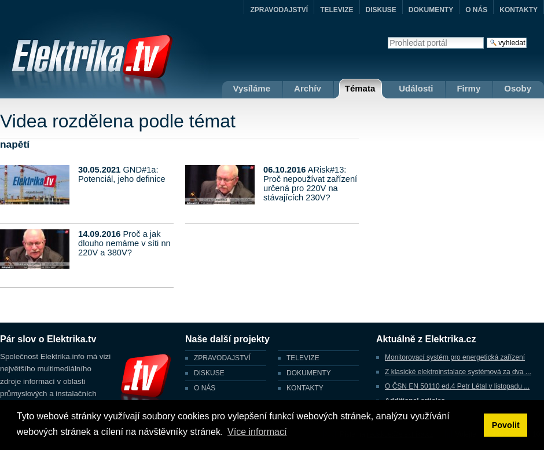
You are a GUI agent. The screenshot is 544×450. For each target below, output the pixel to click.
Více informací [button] (256, 432)
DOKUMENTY (431, 10)
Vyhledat (387, 36)
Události (416, 88)
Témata (360, 88)
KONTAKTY (518, 10)
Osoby (517, 88)
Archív (307, 88)
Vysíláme (252, 88)
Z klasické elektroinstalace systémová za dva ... (458, 372)
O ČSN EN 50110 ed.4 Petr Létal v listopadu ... (457, 386)
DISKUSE (381, 10)
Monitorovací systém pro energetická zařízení (455, 357)
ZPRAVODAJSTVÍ (279, 10)
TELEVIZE (336, 10)
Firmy (468, 88)
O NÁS (476, 10)
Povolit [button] (506, 425)
